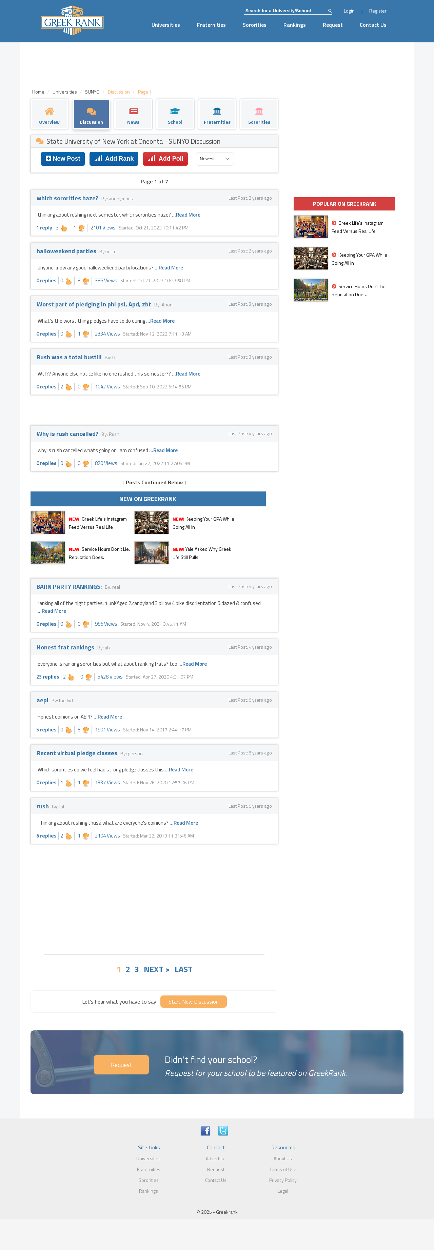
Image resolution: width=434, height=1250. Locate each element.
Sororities (255, 25)
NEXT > (157, 969)
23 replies (47, 677)
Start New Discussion (194, 1001)
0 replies (46, 280)
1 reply (44, 227)
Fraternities (211, 25)
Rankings (294, 25)
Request (333, 25)
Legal (283, 1190)
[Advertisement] (154, 898)
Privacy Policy (283, 1180)
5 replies (46, 729)
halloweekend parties (67, 251)
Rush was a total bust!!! (70, 357)
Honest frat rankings (66, 647)
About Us (283, 1158)
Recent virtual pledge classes (78, 753)
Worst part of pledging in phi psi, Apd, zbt (95, 304)
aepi (43, 700)
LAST (184, 969)
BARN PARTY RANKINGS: (70, 586)
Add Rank (114, 158)
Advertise (215, 1158)
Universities (166, 25)
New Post (63, 158)
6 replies (46, 836)
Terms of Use (283, 1169)
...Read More (186, 215)
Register (378, 10)
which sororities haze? (68, 198)
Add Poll (165, 158)
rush (43, 806)
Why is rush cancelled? (68, 433)
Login (349, 10)
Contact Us (373, 25)
